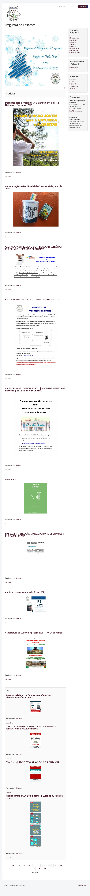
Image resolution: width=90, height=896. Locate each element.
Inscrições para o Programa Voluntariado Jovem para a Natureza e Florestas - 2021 (32, 103)
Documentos (74, 50)
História (72, 82)
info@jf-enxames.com (77, 111)
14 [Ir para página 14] (61, 865)
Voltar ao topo (81, 885)
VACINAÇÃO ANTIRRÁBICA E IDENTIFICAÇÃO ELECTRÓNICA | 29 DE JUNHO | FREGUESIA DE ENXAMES (34, 247)
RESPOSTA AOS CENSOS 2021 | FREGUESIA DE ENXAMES (32, 299)
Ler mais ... (8, 176)
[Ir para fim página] (45, 868)
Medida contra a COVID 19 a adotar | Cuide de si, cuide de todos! (34, 796)
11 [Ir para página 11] (44, 865)
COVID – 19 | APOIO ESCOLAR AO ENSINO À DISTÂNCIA (32, 762)
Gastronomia (74, 86)
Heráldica (73, 80)
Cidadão (72, 44)
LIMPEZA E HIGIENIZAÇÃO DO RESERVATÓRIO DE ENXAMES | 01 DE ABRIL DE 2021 (34, 534)
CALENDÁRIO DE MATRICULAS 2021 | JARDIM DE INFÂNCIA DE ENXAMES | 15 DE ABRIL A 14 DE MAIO (35, 389)
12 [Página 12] (49, 865)
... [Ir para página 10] (39, 865)
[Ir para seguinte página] (39, 868)
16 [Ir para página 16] (33, 868)
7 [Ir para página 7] (24, 865)
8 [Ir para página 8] (29, 865)
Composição (74, 67)
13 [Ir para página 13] (55, 865)
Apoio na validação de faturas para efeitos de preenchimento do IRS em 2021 (28, 696)
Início (71, 36)
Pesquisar (82, 6)
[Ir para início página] (13, 865)
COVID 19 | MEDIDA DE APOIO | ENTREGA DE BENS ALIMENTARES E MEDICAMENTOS (31, 727)
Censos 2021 (11, 479)
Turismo (72, 88)
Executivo (73, 42)
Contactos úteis (75, 52)
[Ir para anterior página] (19, 865)
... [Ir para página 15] (28, 868)
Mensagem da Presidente (74, 39)
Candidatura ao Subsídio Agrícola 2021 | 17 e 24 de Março (33, 632)
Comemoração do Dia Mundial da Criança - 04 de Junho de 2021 (33, 187)
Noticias (18, 172)
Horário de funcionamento (74, 47)
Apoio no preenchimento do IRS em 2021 (25, 592)
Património (73, 84)
